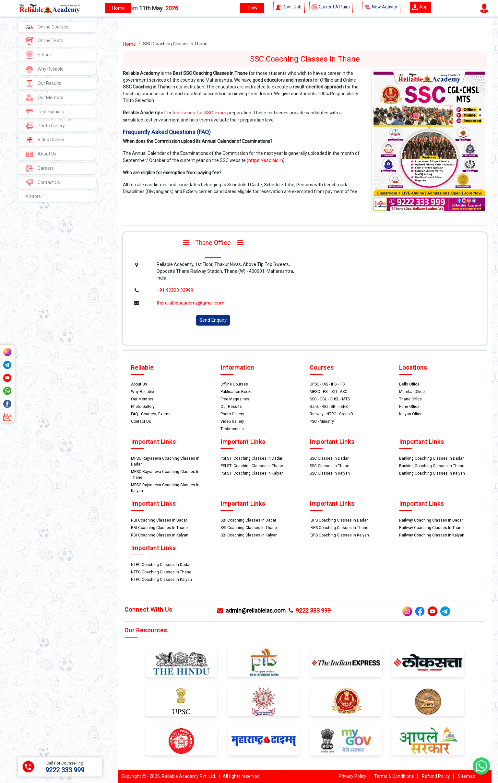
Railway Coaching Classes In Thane (431, 527)
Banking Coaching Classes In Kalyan (432, 473)
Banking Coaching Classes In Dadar (431, 458)
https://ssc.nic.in (265, 160)
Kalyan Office (410, 414)
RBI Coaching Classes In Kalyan (159, 535)
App (420, 7)
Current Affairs (331, 7)
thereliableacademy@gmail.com (190, 303)
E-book (39, 55)
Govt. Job (289, 7)
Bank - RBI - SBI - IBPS (329, 406)
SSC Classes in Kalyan (330, 473)
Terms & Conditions (394, 776)
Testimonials (45, 112)
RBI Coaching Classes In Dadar (159, 520)
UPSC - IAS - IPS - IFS (327, 384)
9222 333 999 (310, 610)
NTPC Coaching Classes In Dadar (161, 564)
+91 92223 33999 (175, 290)
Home (129, 44)
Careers (40, 168)
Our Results (43, 83)
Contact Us (43, 183)
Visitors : (34, 196)
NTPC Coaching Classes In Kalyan (161, 579)
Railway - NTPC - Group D (331, 414)
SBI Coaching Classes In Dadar (248, 520)
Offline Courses (234, 384)
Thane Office (410, 399)
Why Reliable (45, 69)
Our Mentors (44, 98)
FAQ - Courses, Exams (151, 414)
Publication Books (236, 391)
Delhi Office (409, 384)
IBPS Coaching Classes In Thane (339, 527)
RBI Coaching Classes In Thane (159, 527)
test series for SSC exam (199, 113)
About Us (41, 154)
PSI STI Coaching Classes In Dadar (251, 458)
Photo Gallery (45, 126)
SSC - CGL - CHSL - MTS (330, 399)
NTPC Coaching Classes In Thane (161, 572)
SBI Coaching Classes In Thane (248, 527)
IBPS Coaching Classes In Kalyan (339, 535)
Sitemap (466, 776)
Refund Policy (436, 776)
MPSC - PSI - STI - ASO (329, 391)
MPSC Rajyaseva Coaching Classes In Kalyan (165, 488)
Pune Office (409, 406)
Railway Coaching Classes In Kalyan (431, 535)
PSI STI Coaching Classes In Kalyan (252, 473)
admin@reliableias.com (251, 610)
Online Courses (47, 26)
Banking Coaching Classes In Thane (431, 466)
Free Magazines (234, 399)
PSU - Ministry (322, 421)
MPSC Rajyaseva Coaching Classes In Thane (165, 474)
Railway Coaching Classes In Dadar (431, 520)
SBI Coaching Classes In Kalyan (249, 535)
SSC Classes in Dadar (329, 458)
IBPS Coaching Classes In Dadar (339, 520)
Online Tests (44, 41)
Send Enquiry (213, 320)
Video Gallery (45, 140)
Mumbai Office (412, 391)
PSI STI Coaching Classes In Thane (251, 466)
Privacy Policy (352, 776)
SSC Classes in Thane (329, 466)
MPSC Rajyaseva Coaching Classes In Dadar (165, 461)
